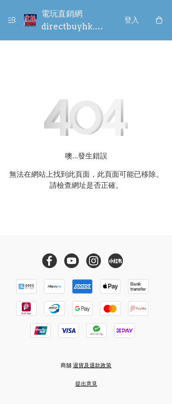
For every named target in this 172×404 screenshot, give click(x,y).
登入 (131, 20)
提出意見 (86, 383)
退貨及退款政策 (92, 365)
